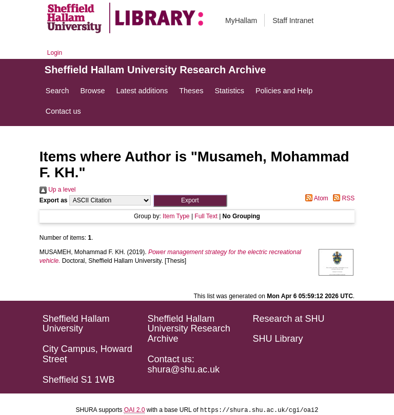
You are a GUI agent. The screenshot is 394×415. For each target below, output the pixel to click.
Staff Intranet (292, 20)
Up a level (58, 189)
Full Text (205, 216)
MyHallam (241, 20)
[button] (190, 200)
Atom (315, 198)
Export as (54, 200)
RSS (342, 198)
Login (54, 52)
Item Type (176, 216)
